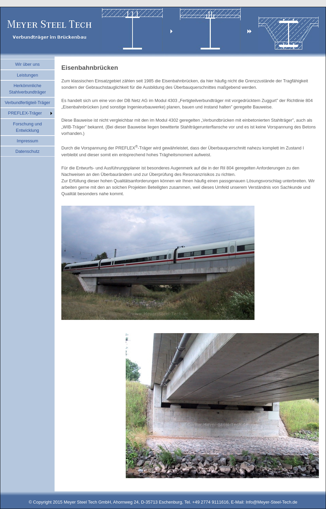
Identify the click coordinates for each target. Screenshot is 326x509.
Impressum (27, 140)
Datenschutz (27, 151)
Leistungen (27, 75)
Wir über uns (27, 64)
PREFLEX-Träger (25, 113)
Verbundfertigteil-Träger (27, 102)
